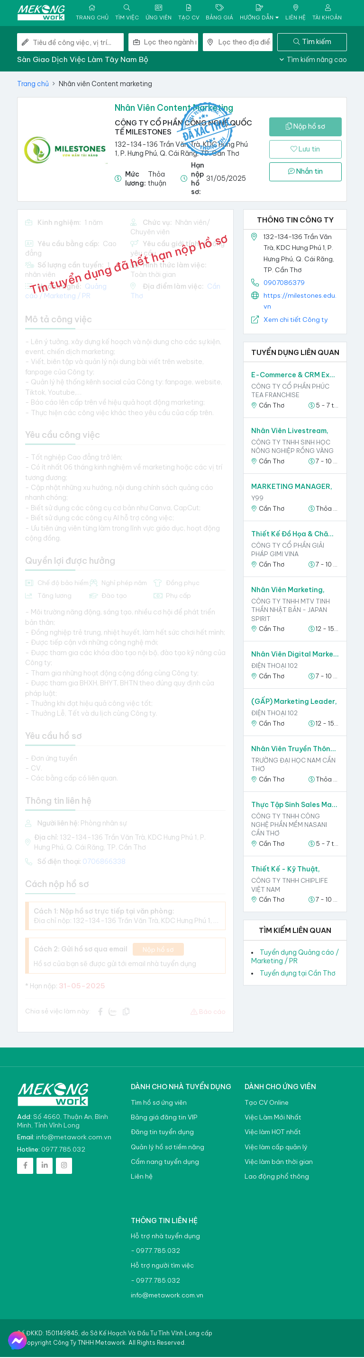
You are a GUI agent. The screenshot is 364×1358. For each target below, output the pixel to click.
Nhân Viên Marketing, (288, 591)
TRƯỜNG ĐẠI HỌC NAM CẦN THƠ (293, 765)
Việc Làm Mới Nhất (273, 1118)
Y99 (257, 499)
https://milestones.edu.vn (300, 302)
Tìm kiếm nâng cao (313, 60)
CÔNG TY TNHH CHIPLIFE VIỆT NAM (289, 886)
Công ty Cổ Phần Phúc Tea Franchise (290, 392)
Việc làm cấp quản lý (276, 1148)
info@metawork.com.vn (73, 1138)
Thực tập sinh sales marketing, (295, 805)
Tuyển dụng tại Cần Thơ (298, 974)
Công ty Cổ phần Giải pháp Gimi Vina (287, 550)
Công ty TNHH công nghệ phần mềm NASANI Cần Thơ (289, 825)
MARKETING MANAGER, (291, 488)
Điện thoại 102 (274, 667)
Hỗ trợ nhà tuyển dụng (165, 1237)
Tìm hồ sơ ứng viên (159, 1104)
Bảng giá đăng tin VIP (164, 1118)
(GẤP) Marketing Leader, (294, 703)
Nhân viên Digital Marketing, (295, 655)
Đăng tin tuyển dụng (162, 1133)
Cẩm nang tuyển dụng (165, 1163)
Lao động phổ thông (277, 1178)
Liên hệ (142, 1178)
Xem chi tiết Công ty (296, 320)
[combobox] (171, 43)
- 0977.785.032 (155, 1252)
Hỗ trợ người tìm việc (162, 1267)
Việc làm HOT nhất (273, 1133)
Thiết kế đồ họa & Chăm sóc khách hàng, (295, 535)
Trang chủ (33, 84)
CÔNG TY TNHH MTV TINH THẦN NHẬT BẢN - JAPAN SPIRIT (290, 611)
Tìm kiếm (312, 42)
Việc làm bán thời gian (279, 1163)
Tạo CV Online (267, 1104)
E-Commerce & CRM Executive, (295, 376)
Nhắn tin (305, 173)
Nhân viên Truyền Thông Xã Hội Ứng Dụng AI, (295, 750)
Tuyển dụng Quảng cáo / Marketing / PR (295, 957)
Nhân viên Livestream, (289, 432)
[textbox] (171, 43)
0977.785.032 (63, 1150)
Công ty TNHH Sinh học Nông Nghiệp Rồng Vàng (292, 448)
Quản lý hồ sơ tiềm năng (167, 1148)
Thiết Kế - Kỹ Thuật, (285, 870)
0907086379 (284, 283)
